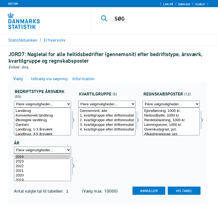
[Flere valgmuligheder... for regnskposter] (171, 104)
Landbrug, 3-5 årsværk (42, 134)
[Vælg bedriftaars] (42, 121)
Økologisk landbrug (42, 120)
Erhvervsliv (55, 39)
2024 (42, 157)
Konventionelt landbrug (42, 115)
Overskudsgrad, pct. (171, 129)
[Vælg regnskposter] (171, 121)
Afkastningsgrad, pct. (171, 134)
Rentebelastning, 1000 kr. (171, 120)
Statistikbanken (22, 39)
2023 (42, 161)
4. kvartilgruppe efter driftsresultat (106, 129)
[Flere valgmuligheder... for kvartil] (106, 104)
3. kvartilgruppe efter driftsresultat (106, 125)
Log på (168, 4)
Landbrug (42, 111)
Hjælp (200, 4)
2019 (42, 180)
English (184, 4)
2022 (42, 166)
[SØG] (162, 18)
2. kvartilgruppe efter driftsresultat (106, 120)
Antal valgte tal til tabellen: (39, 190)
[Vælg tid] (42, 167)
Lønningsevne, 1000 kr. (171, 125)
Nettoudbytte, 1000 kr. (171, 115)
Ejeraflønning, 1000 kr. (171, 111)
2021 (42, 171)
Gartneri (42, 125)
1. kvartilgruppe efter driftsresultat (106, 115)
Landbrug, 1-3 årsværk (42, 129)
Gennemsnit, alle (106, 111)
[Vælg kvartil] (106, 121)
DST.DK (13, 3)
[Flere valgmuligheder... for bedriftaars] (42, 104)
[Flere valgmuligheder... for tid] (42, 150)
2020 (42, 175)
